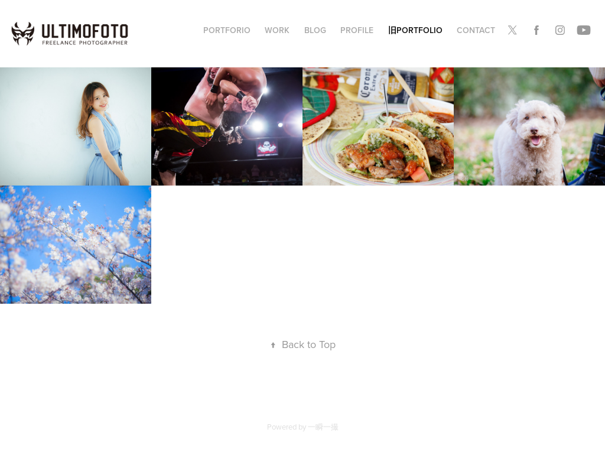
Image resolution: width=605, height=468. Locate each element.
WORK (277, 30)
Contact (476, 30)
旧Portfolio (415, 30)
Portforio (227, 30)
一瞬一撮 (323, 426)
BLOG (315, 30)
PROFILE (356, 30)
